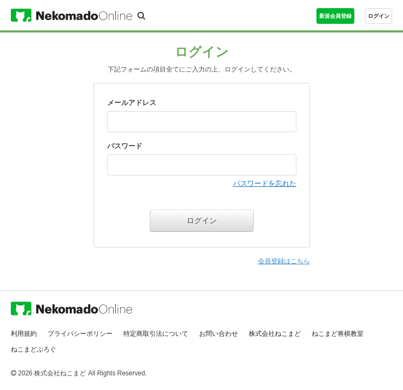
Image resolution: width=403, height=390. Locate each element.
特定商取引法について (155, 330)
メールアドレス (131, 103)
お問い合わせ (218, 330)
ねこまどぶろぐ (33, 345)
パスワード (124, 146)
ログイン (378, 16)
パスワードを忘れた (264, 183)
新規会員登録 (335, 16)
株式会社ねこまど (275, 330)
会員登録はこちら (284, 261)
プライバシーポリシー (80, 330)
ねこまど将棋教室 (338, 330)
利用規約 (24, 330)
